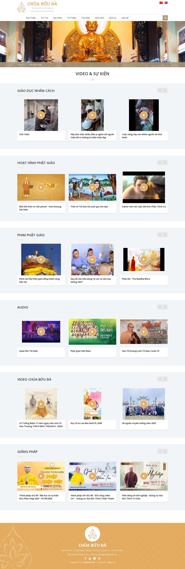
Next (165, 90)
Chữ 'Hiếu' (24, 134)
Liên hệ (124, 17)
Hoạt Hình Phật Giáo (36, 162)
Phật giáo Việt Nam (81, 351)
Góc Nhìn (57, 17)
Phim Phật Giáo (31, 235)
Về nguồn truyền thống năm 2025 (139, 423)
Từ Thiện (71, 17)
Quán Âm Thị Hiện (28, 351)
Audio (22, 307)
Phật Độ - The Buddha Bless (136, 278)
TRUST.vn (111, 562)
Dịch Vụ (112, 17)
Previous (159, 90)
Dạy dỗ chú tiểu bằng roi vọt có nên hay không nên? (91, 280)
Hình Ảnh (99, 17)
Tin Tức (44, 17)
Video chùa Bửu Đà (34, 379)
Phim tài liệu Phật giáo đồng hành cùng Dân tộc (39, 280)
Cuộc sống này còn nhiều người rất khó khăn (142, 136)
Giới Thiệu (31, 17)
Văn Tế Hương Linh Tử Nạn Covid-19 (140, 351)
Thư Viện (85, 17)
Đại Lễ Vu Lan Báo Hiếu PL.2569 (86, 423)
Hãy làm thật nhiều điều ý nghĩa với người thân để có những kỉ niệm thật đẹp (92, 136)
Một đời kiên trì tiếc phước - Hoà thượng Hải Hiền (40, 208)
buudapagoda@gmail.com (106, 554)
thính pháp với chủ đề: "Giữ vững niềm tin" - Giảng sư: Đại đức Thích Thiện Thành (92, 497)
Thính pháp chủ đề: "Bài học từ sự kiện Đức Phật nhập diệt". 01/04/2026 (38, 497)
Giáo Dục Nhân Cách (35, 90)
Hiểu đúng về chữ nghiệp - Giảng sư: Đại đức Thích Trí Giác (142, 497)
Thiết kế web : (101, 562)
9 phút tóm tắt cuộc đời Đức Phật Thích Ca (144, 206)
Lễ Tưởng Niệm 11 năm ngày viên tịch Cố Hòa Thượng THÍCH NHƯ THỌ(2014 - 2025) (41, 425)
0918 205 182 (83, 554)
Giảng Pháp (27, 451)
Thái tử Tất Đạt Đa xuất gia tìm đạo (89, 206)
